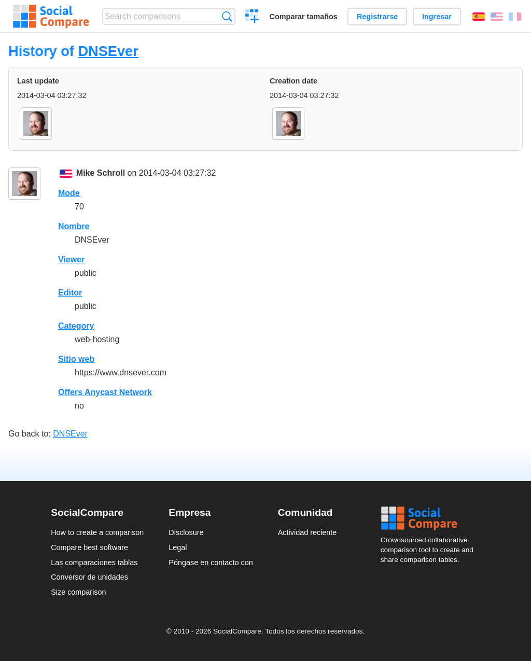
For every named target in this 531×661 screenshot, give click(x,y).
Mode (69, 193)
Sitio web (76, 359)
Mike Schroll (100, 172)
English (497, 16)
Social (430, 518)
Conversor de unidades (89, 577)
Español (478, 16)
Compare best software (89, 547)
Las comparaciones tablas (94, 562)
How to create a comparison (97, 532)
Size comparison (78, 592)
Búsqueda (227, 16)
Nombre (73, 226)
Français (515, 16)
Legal (178, 547)
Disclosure (186, 532)
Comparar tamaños (304, 16)
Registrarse (377, 16)
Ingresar (437, 16)
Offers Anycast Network (105, 392)
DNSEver (108, 51)
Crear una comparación (252, 17)
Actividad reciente (307, 532)
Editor (70, 292)
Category (76, 325)
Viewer (71, 259)
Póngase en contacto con (211, 562)
